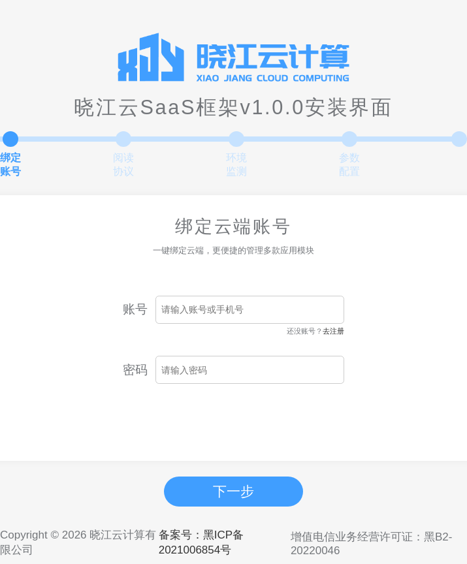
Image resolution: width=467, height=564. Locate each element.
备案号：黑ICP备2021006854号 (201, 542)
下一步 (233, 491)
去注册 (333, 331)
